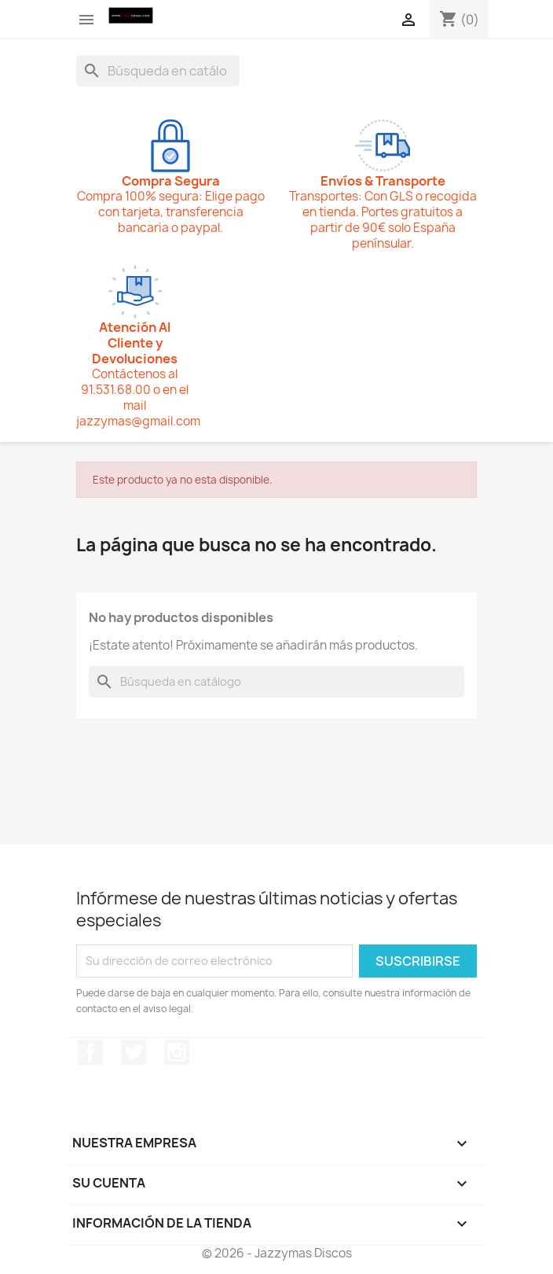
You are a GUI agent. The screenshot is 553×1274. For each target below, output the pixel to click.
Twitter (133, 1052)
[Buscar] (158, 71)
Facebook (90, 1052)
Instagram (176, 1052)
